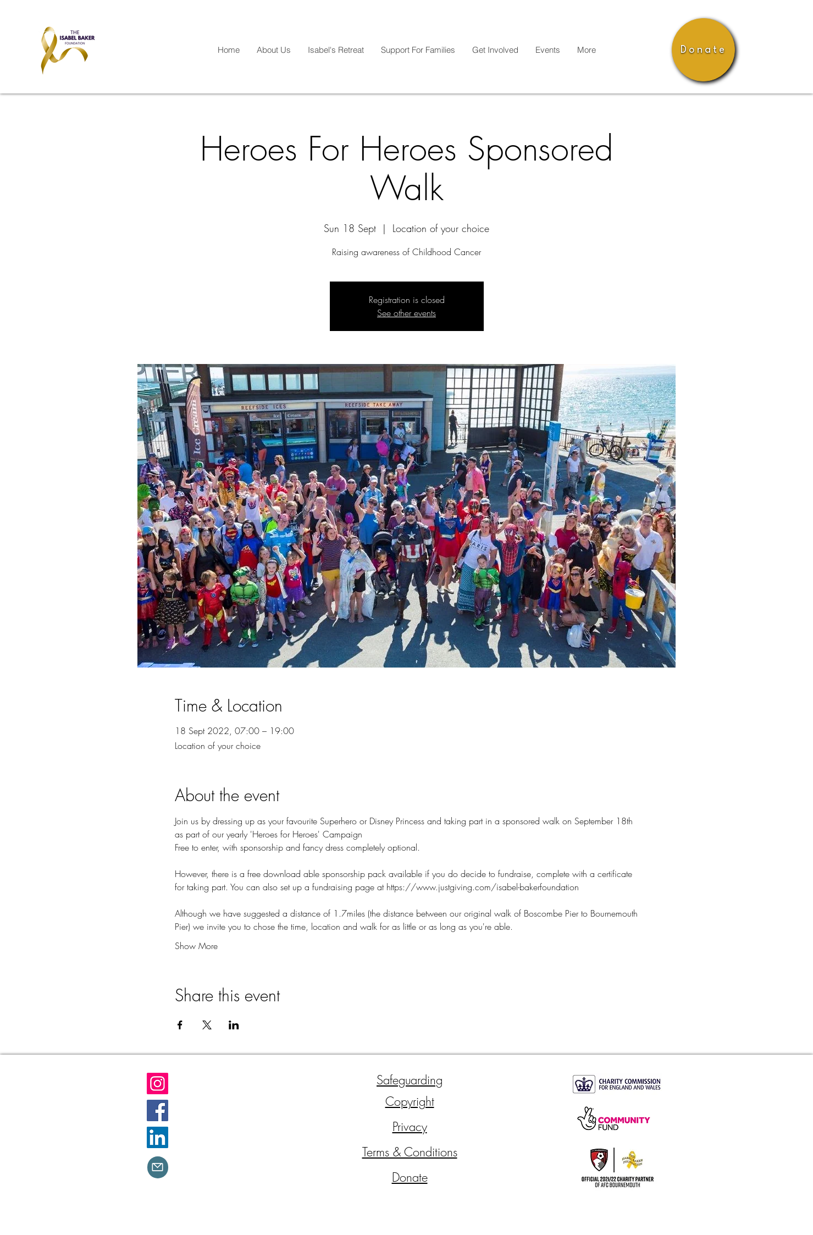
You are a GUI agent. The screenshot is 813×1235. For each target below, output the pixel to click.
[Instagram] (157, 1083)
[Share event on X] (207, 1025)
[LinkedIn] (157, 1137)
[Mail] (157, 1167)
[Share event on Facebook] (180, 1025)
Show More (196, 946)
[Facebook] (157, 1110)
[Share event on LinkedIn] (234, 1025)
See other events (406, 313)
